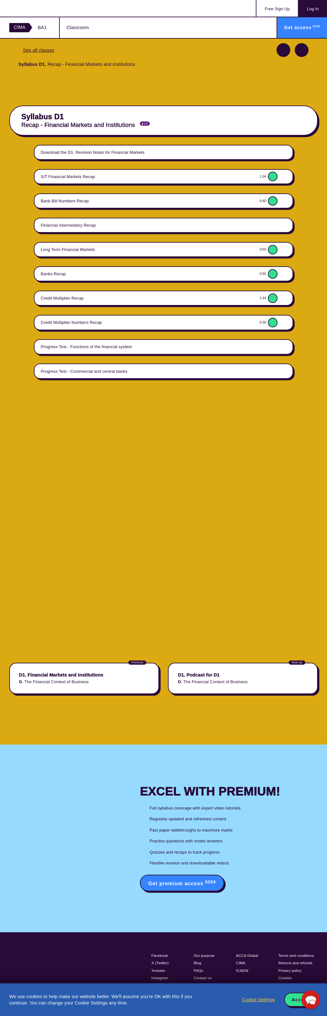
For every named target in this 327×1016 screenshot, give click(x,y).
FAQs (198, 971)
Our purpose (204, 955)
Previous (283, 50)
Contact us (203, 978)
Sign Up (277, 8)
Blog (198, 963)
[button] (310, 999)
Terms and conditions (296, 955)
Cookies (285, 978)
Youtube (158, 971)
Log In (313, 8)
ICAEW (242, 971)
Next (301, 50)
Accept (300, 999)
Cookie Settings (258, 999)
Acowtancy (35, 8)
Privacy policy (289, 971)
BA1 (42, 27)
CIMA (20, 27)
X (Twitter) (160, 963)
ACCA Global (247, 955)
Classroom (77, 27)
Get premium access (182, 882)
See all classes (38, 50)
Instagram (159, 978)
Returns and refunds (295, 963)
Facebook (159, 955)
